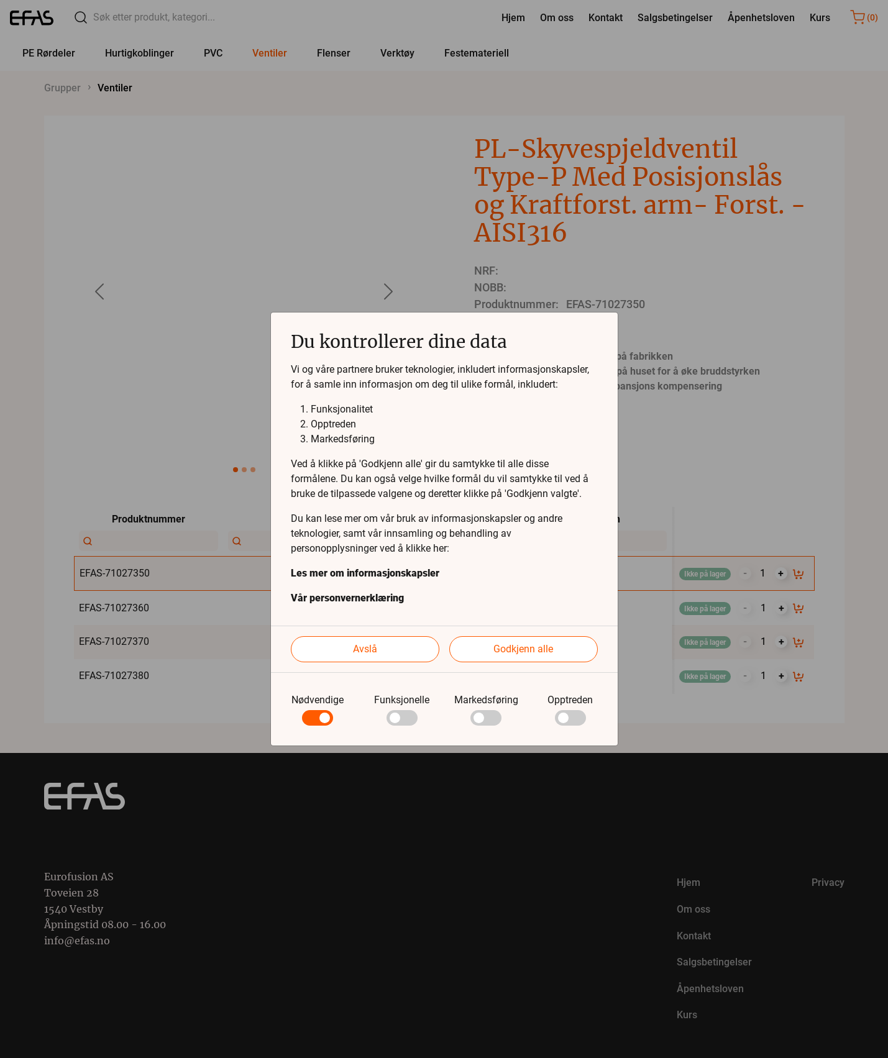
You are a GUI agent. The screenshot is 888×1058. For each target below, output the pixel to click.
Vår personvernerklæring (347, 598)
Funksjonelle (401, 700)
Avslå (365, 649)
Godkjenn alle (523, 649)
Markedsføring (486, 700)
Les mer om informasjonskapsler (365, 573)
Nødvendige (317, 700)
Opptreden (570, 700)
